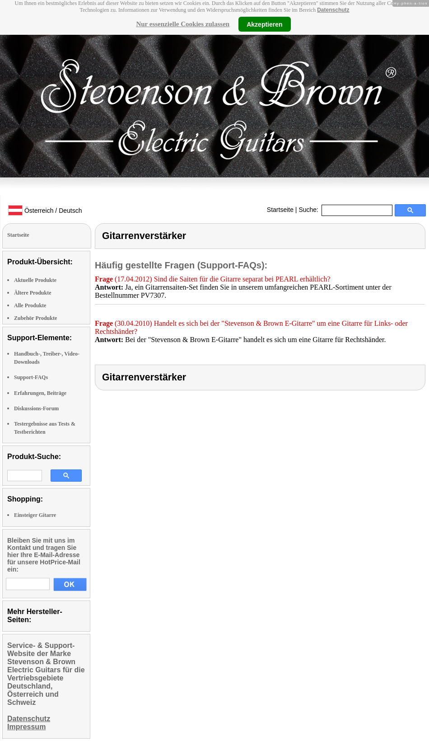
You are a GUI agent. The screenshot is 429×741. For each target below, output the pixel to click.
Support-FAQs (31, 377)
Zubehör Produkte (35, 318)
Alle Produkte (30, 305)
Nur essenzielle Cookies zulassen (182, 24)
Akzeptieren (264, 24)
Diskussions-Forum (36, 408)
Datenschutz (333, 10)
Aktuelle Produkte (35, 280)
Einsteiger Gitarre (35, 515)
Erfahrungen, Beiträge (40, 393)
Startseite (280, 209)
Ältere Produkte (32, 293)
